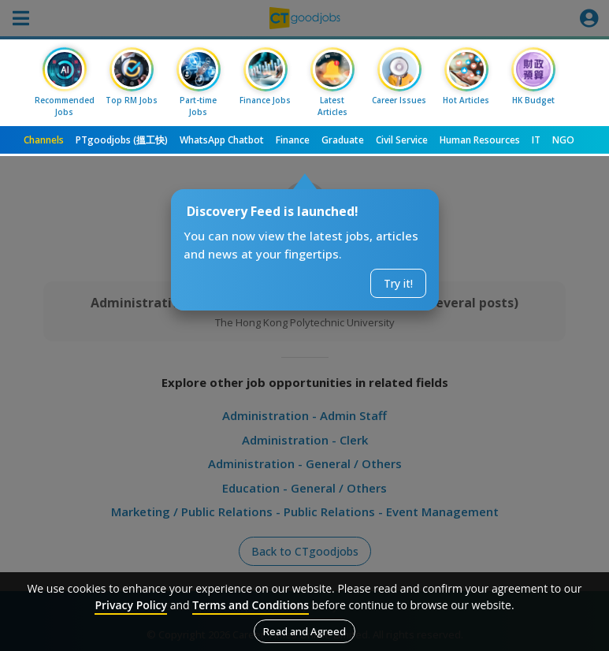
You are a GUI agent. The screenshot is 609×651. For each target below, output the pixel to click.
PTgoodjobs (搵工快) (122, 140)
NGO (563, 140)
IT (536, 140)
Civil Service (402, 140)
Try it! (398, 283)
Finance (293, 140)
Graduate (342, 140)
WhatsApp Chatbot (222, 140)
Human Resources (480, 140)
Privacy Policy (131, 604)
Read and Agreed (304, 631)
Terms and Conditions (250, 604)
